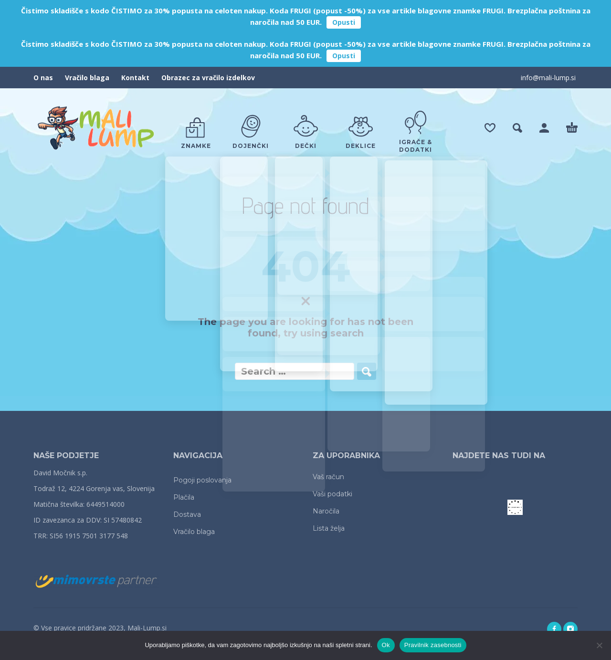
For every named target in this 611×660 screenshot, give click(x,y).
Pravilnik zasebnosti (433, 645)
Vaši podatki (332, 494)
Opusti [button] (343, 22)
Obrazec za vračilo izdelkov (208, 77)
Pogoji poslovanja (202, 480)
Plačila (183, 497)
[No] (599, 645)
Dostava (187, 514)
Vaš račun (328, 476)
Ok (386, 645)
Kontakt (135, 77)
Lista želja (329, 528)
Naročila (326, 511)
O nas (43, 77)
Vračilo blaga (87, 77)
